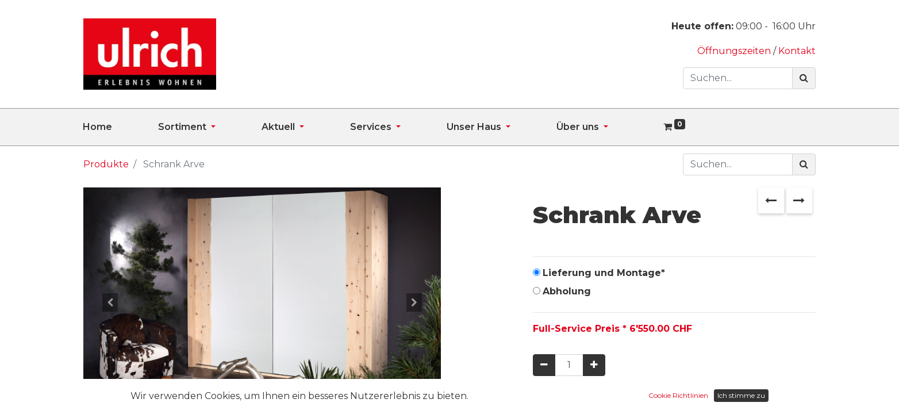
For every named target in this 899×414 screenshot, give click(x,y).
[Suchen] (804, 78)
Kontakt (797, 50)
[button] (110, 302)
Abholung (567, 291)
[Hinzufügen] (594, 365)
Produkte (106, 164)
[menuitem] (120, 127)
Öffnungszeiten (735, 50)
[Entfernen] (544, 365)
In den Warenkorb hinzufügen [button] (634, 399)
